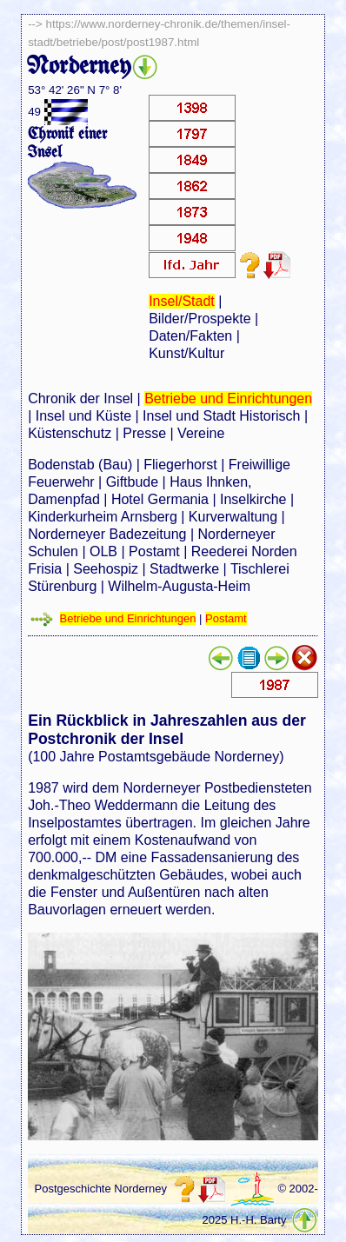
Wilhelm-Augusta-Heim (179, 586)
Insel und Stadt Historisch (221, 415)
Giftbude (132, 482)
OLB (103, 551)
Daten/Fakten (190, 336)
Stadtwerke (184, 568)
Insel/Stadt (182, 301)
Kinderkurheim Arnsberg (102, 516)
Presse (144, 433)
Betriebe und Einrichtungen (228, 398)
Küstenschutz (69, 433)
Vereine (200, 433)
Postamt (154, 551)
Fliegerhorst (179, 464)
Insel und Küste (83, 415)
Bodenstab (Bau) (80, 464)
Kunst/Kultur (186, 353)
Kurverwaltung (233, 516)
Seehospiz (105, 568)
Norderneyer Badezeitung (107, 534)
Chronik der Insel (80, 398)
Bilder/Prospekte (199, 318)
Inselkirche (253, 499)
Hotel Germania (160, 499)
